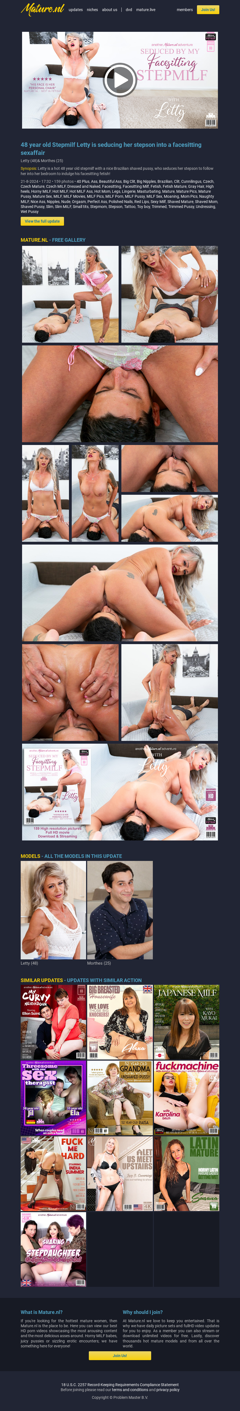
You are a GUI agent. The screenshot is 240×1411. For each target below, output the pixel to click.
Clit (177, 181)
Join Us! (208, 9)
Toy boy (143, 206)
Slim (49, 206)
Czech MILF (56, 186)
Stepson (115, 206)
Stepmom (98, 206)
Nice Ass (38, 201)
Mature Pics (186, 191)
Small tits (81, 206)
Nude (65, 201)
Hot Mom (102, 191)
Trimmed (159, 206)
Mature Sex (42, 196)
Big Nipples (146, 181)
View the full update (42, 221)
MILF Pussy (135, 196)
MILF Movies (74, 196)
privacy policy (168, 1389)
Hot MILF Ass (81, 191)
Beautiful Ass (110, 181)
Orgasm (79, 201)
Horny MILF (41, 191)
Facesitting (111, 186)
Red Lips (141, 201)
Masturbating (149, 191)
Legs (116, 191)
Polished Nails (121, 201)
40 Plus (83, 181)
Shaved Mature (180, 201)
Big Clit (129, 181)
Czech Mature (32, 186)
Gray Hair (196, 186)
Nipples (53, 201)
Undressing (205, 206)
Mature (168, 191)
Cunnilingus (191, 181)
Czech (208, 181)
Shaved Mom (206, 201)
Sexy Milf (158, 201)
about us (109, 9)
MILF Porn (114, 196)
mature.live (145, 9)
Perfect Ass (97, 201)
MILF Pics (95, 196)
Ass (94, 181)
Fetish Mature (174, 186)
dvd (129, 9)
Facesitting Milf (136, 186)
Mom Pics (189, 196)
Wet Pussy (30, 211)
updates (76, 9)
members (185, 9)
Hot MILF (60, 191)
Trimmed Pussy (181, 206)
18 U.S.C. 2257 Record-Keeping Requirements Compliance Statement (120, 1385)
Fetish (156, 186)
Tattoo (129, 206)
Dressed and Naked (83, 186)
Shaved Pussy (32, 206)
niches (92, 9)
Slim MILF (63, 206)
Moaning (171, 196)
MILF (58, 196)
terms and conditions (130, 1389)
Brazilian (165, 181)
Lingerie (128, 191)
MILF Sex (154, 196)
